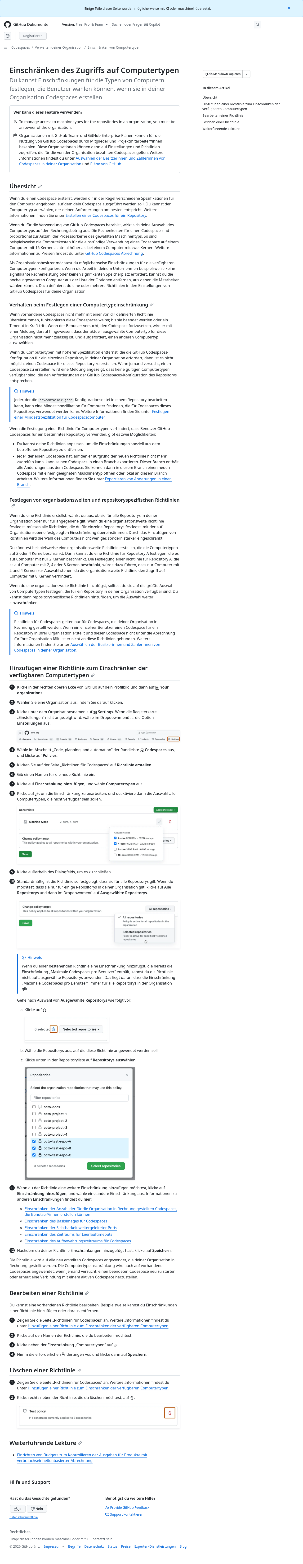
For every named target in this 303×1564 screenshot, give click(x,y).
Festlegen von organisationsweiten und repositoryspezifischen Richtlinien (94, 502)
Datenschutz (94, 1546)
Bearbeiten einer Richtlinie (49, 1293)
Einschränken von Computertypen (114, 47)
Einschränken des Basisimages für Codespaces (66, 1221)
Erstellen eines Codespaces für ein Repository (106, 215)
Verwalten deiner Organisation (59, 47)
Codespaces (20, 47)
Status (112, 1546)
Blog (183, 1546)
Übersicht (25, 186)
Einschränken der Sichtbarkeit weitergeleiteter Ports (71, 1227)
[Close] (289, 7)
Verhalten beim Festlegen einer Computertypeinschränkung (81, 304)
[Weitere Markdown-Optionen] (246, 74)
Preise (125, 1546)
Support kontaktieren (124, 1514)
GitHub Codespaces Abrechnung (114, 253)
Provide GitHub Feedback (127, 1507)
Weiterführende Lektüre (45, 1443)
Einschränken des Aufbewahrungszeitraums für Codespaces (78, 1241)
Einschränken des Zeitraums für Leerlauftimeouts (68, 1234)
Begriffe (74, 1546)
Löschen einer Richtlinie (45, 1370)
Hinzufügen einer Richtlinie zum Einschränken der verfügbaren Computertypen (78, 671)
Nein (37, 1508)
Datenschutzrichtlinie (23, 1517)
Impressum (53, 1546)
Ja (18, 1508)
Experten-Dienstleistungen (155, 1546)
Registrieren (33, 35)
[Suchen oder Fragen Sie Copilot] (185, 24)
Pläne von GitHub (105, 164)
